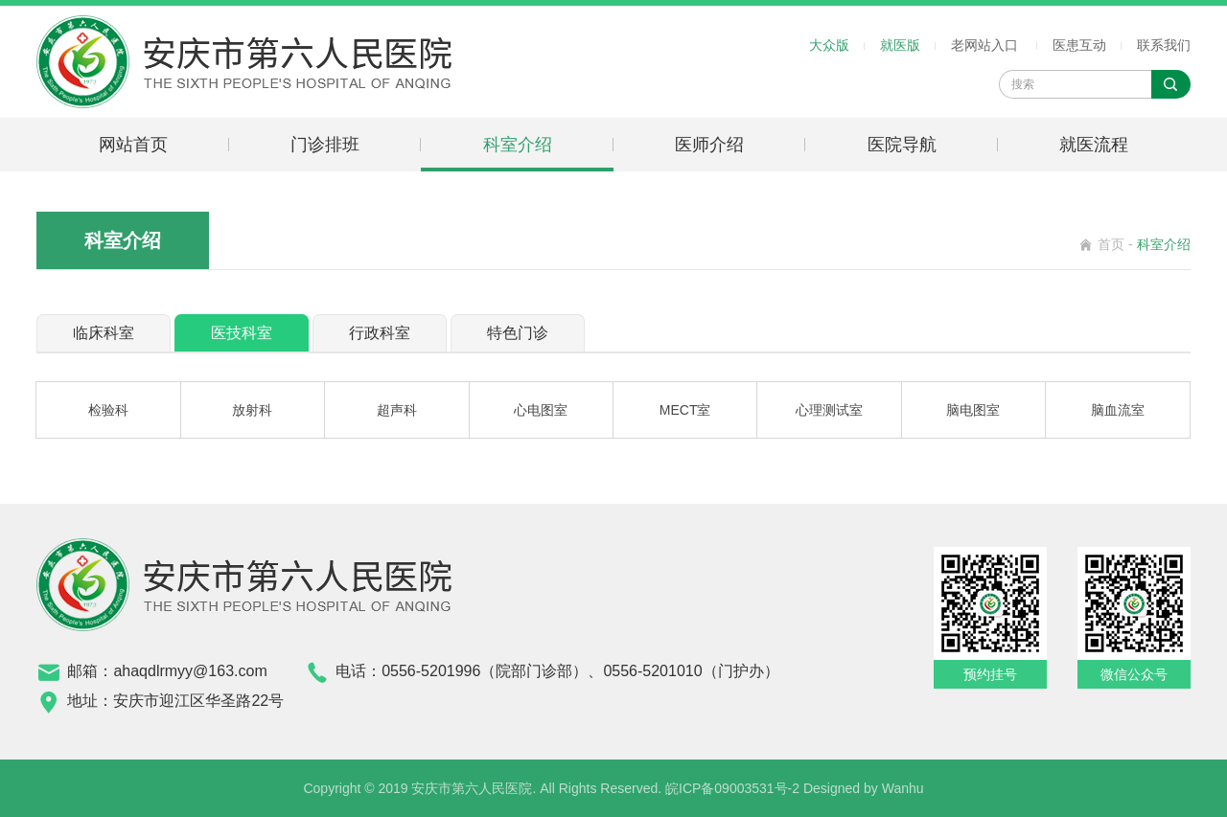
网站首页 (133, 144)
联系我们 (1164, 45)
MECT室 (685, 410)
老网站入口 (984, 45)
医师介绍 (709, 144)
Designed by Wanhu (863, 788)
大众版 (829, 45)
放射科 (252, 410)
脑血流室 (1118, 410)
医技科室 (241, 333)
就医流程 (1093, 144)
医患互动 (1079, 45)
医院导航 (902, 144)
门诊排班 (324, 144)
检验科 (108, 410)
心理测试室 (829, 410)
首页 (1111, 244)
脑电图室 (973, 410)
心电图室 (540, 410)
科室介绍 (517, 144)
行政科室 (379, 333)
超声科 (397, 410)
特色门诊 (517, 333)
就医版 (900, 45)
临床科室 (103, 333)
